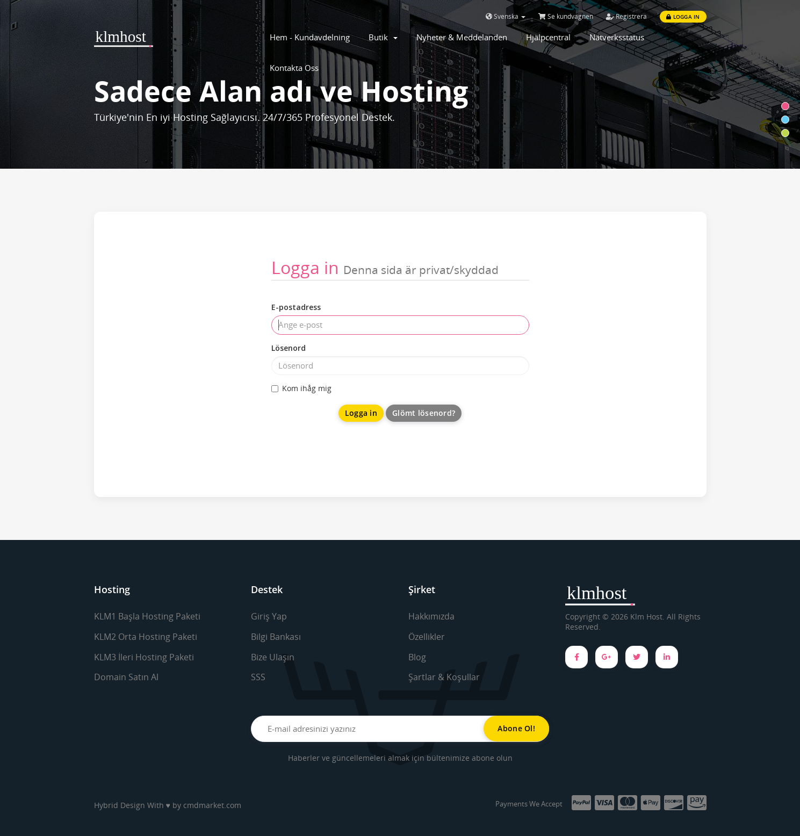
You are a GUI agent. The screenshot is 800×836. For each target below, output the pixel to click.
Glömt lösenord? (423, 413)
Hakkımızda (431, 616)
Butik (383, 37)
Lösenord (288, 348)
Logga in (683, 16)
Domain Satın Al (126, 677)
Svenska (505, 16)
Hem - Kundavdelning (310, 37)
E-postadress (296, 307)
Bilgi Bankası (276, 637)
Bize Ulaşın (272, 657)
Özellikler (426, 637)
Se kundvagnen (565, 16)
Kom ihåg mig (301, 388)
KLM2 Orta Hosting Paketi (145, 637)
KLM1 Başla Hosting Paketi (147, 616)
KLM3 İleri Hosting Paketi (144, 657)
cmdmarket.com (212, 805)
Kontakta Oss (294, 67)
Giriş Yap (269, 616)
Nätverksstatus (616, 37)
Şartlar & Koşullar (444, 677)
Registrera (626, 16)
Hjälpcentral (548, 37)
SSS (258, 677)
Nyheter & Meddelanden (461, 37)
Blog (417, 657)
